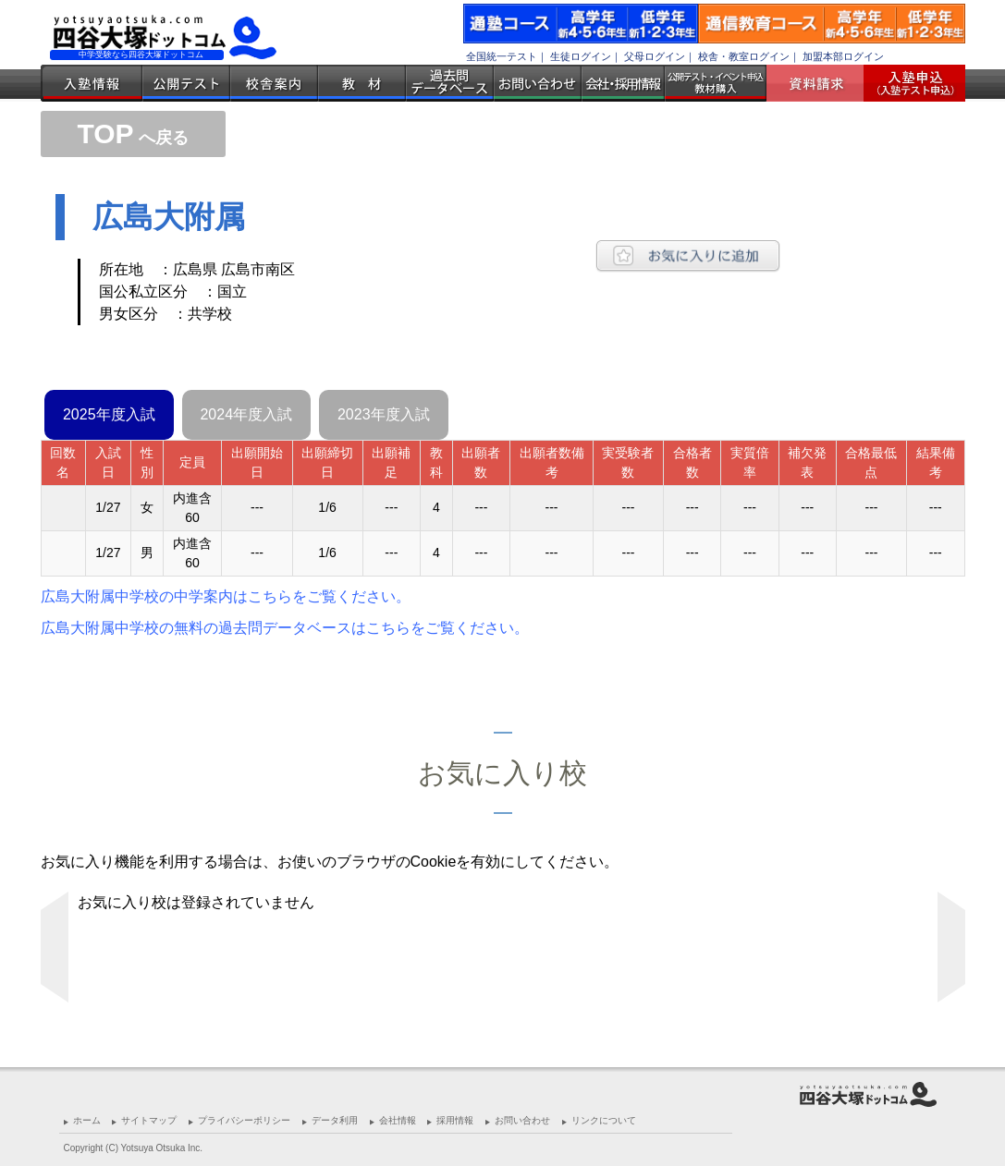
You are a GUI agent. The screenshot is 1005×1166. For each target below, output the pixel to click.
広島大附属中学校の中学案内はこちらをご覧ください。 (226, 596)
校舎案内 (274, 83)
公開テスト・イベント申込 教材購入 (715, 83)
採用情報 (454, 1120)
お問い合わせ (538, 83)
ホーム (87, 1120)
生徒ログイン (580, 56)
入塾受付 (907, 83)
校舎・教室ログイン (744, 56)
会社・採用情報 (623, 83)
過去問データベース (450, 83)
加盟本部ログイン (843, 56)
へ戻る (132, 137)
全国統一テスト (501, 56)
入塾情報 (91, 83)
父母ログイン (654, 56)
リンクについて (603, 1120)
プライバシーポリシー (244, 1120)
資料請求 (821, 83)
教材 (362, 83)
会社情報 (397, 1120)
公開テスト (186, 83)
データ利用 (335, 1120)
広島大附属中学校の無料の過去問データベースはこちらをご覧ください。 (285, 628)
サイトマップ (149, 1120)
